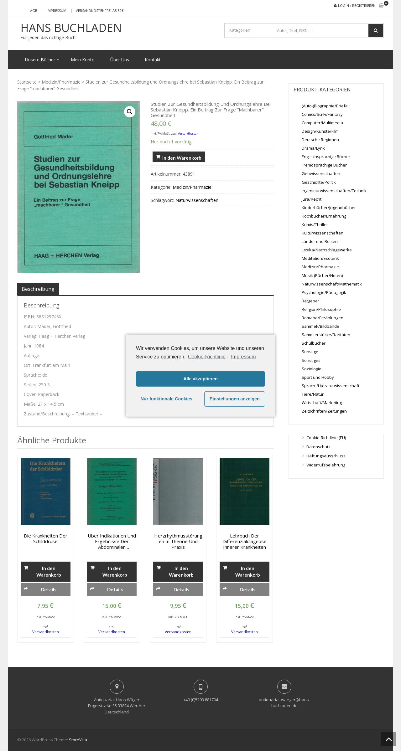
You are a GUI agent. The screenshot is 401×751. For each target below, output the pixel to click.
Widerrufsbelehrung (325, 465)
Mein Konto (83, 60)
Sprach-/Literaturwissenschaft (330, 385)
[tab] (38, 289)
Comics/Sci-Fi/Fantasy (322, 114)
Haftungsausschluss (326, 456)
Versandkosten (188, 133)
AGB (33, 10)
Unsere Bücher (40, 60)
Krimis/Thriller (315, 224)
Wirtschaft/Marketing (322, 402)
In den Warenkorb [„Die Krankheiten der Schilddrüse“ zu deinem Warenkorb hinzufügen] (48, 571)
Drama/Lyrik (313, 148)
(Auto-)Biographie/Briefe (325, 106)
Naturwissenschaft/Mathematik (332, 284)
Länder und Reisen (320, 241)
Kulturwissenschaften (322, 233)
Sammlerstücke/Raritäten (326, 334)
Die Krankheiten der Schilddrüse (45, 538)
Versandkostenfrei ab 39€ (99, 10)
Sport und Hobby (318, 377)
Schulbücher (313, 343)
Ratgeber (310, 301)
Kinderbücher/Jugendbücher (329, 207)
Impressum (56, 10)
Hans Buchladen (71, 28)
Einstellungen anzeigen (235, 398)
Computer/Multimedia (322, 123)
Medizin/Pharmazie (61, 82)
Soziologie (311, 369)
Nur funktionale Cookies (166, 398)
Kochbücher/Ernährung (324, 216)
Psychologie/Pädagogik (324, 292)
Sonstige (310, 351)
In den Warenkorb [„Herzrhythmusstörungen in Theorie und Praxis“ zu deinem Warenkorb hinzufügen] (181, 571)
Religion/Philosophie (321, 309)
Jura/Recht (311, 199)
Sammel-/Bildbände (320, 326)
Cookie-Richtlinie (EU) (326, 437)
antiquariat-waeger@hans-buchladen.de (284, 703)
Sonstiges (311, 360)
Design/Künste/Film (320, 131)
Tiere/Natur (313, 394)
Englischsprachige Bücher (326, 156)
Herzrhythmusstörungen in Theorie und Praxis (178, 541)
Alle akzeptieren (200, 378)
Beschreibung (38, 288)
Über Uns (119, 60)
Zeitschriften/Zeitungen (324, 411)
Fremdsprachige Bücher (324, 165)
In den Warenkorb (181, 158)
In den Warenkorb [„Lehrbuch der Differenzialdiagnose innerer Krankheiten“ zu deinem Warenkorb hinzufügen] (247, 571)
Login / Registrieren (357, 5)
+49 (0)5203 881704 (200, 699)
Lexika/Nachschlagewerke (327, 250)
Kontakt (153, 60)
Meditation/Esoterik (320, 258)
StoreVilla (78, 740)
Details (48, 589)
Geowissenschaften (321, 173)
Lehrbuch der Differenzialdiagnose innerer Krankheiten (244, 541)
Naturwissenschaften (196, 200)
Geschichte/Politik (319, 182)
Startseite (27, 82)
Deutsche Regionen (320, 139)
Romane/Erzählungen (322, 318)
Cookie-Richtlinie (207, 356)
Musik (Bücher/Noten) (322, 275)
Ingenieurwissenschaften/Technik (334, 190)
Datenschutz (318, 447)
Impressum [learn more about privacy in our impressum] (243, 356)
